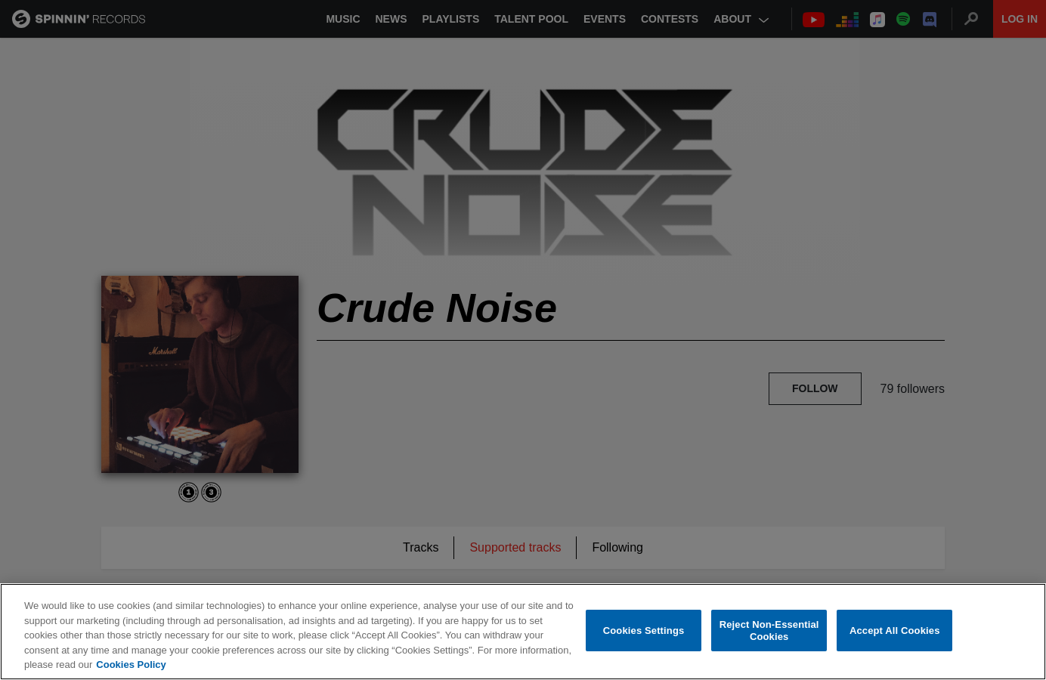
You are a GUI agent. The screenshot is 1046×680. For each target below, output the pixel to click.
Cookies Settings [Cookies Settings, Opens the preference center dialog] (644, 631)
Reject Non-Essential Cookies (769, 631)
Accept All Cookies (894, 631)
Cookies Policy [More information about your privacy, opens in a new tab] (131, 665)
